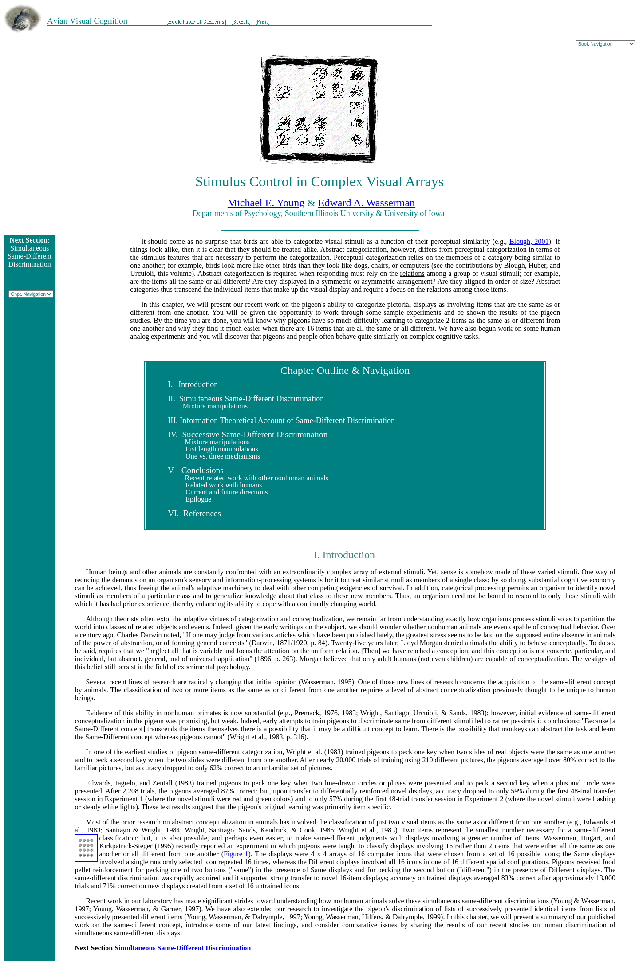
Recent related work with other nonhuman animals (256, 478)
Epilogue (198, 499)
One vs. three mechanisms (222, 456)
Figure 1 (236, 854)
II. (173, 398)
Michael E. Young (266, 202)
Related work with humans (223, 485)
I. (173, 384)
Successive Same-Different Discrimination (254, 434)
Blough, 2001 (529, 241)
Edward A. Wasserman (366, 202)
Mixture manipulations (215, 406)
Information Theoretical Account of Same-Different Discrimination (287, 420)
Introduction (198, 384)
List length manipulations (221, 449)
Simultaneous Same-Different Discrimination (29, 256)
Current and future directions (226, 492)
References (202, 513)
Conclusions (202, 470)
